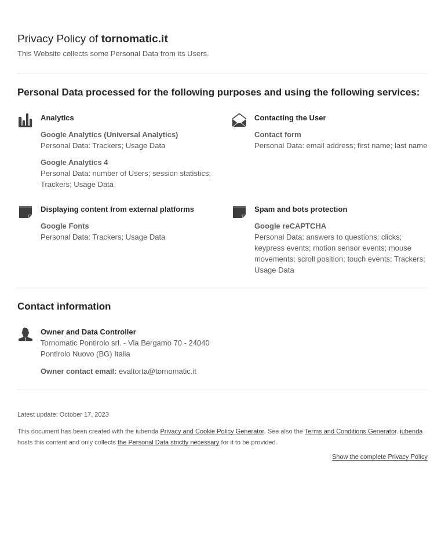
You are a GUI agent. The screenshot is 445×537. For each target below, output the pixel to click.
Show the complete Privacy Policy (380, 457)
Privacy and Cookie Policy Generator (212, 431)
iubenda (411, 431)
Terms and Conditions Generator (350, 431)
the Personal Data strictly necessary (168, 442)
